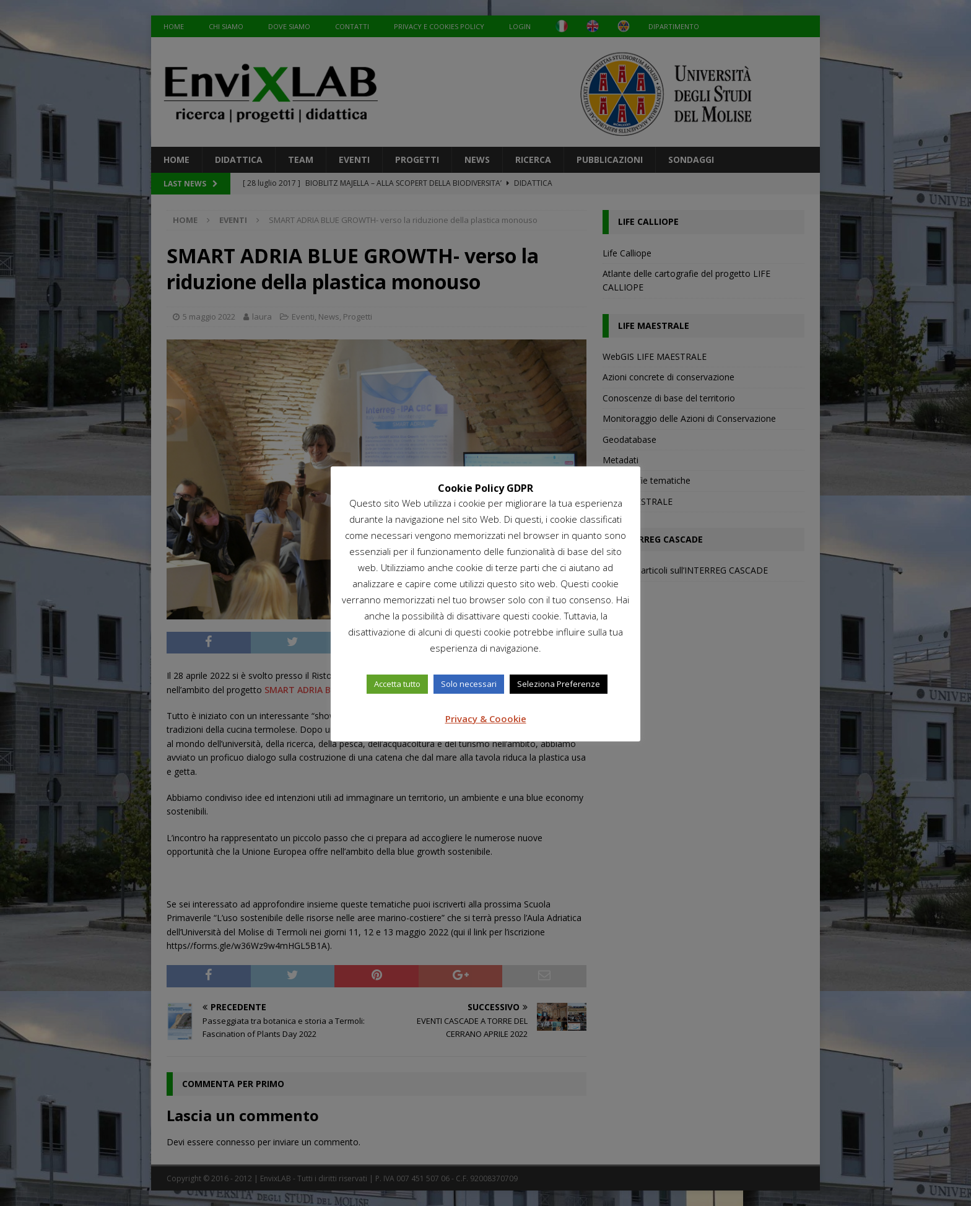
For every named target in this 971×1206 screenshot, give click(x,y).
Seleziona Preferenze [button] (558, 683)
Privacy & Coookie (485, 718)
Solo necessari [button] (469, 683)
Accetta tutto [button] (397, 683)
